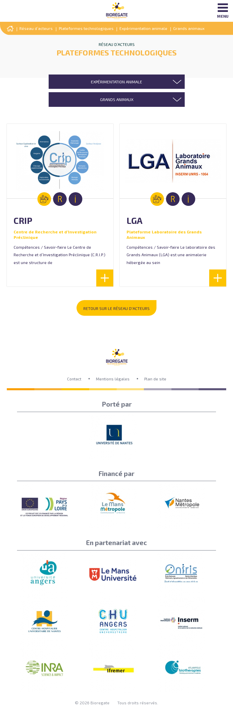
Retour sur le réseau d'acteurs (116, 308)
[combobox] (117, 82)
